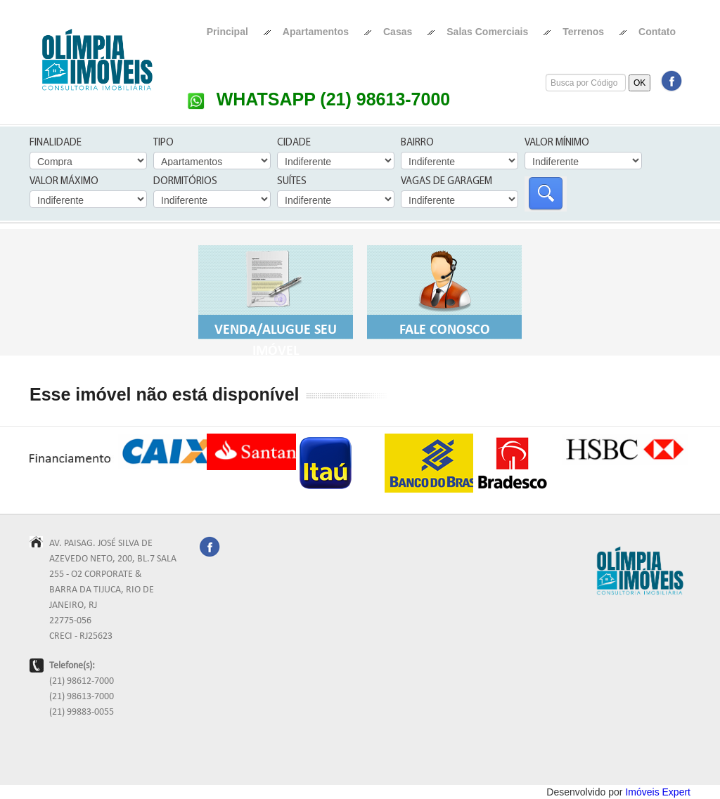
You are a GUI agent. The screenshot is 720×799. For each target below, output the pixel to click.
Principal (227, 31)
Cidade (294, 143)
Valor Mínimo (557, 143)
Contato (657, 31)
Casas (397, 31)
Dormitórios (185, 181)
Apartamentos (316, 31)
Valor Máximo (64, 181)
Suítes (292, 181)
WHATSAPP (319, 99)
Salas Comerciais (487, 31)
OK (639, 83)
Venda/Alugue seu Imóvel (275, 301)
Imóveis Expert (657, 792)
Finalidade (56, 143)
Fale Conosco (444, 290)
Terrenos (583, 31)
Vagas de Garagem (446, 181)
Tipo (163, 143)
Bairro (417, 143)
